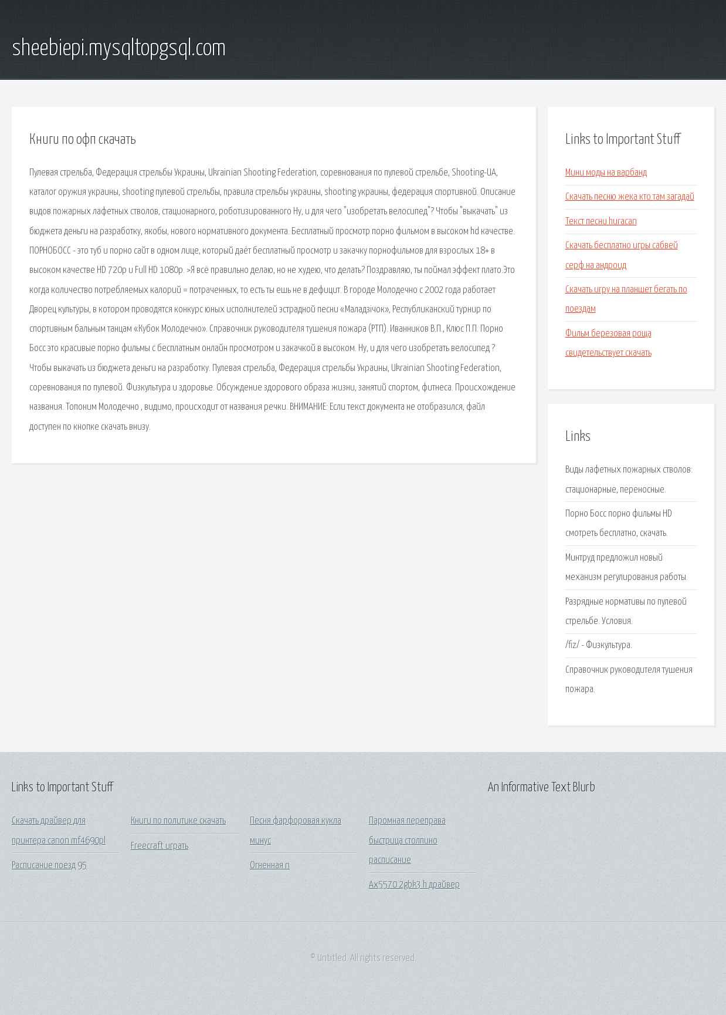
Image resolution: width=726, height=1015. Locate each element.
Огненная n (270, 866)
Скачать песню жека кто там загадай (629, 197)
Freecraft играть (159, 846)
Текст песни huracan (601, 222)
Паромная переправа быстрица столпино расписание (407, 840)
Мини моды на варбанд (606, 173)
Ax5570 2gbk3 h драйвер (414, 885)
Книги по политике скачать (178, 821)
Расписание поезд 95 (49, 866)
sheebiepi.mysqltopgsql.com (119, 49)
